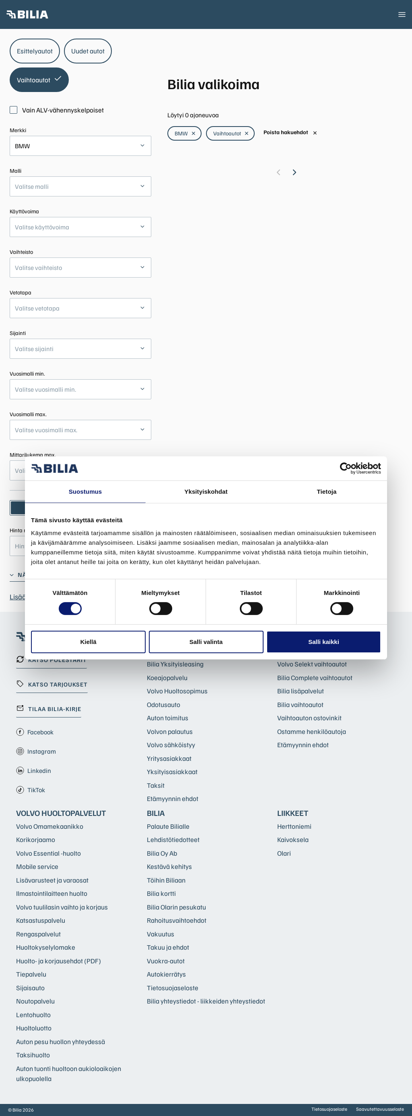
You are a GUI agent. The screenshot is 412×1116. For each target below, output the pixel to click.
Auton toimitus (167, 717)
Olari (284, 853)
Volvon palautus (170, 731)
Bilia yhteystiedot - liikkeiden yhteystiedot (206, 1001)
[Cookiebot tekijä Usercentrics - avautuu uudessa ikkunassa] (346, 468)
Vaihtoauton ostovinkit (309, 717)
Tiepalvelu (31, 974)
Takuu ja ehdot (168, 947)
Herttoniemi (294, 826)
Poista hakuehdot (290, 132)
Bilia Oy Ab (162, 853)
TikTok (30, 790)
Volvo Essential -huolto (48, 853)
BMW (185, 133)
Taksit (156, 785)
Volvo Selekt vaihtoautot (312, 664)
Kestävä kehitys (169, 866)
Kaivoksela (293, 839)
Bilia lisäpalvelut (300, 691)
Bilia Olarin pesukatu (176, 907)
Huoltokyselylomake (45, 947)
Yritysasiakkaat (169, 758)
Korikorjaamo (35, 839)
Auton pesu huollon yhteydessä (60, 1041)
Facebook (35, 732)
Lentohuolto (33, 1014)
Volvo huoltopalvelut (61, 812)
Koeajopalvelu (167, 677)
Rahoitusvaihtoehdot (176, 920)
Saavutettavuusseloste (380, 1109)
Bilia (156, 812)
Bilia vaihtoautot (300, 704)
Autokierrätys (166, 974)
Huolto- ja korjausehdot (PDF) (58, 961)
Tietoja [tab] (327, 491)
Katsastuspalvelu (40, 920)
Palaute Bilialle (168, 826)
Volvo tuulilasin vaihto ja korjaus (62, 907)
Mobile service (37, 866)
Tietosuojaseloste (172, 987)
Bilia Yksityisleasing (175, 664)
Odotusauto (163, 704)
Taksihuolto (33, 1055)
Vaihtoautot (231, 133)
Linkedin (33, 770)
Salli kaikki (323, 641)
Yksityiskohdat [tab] (205, 491)
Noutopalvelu (35, 1001)
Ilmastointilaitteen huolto (51, 893)
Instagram (36, 751)
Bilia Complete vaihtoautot (314, 677)
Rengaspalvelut (38, 934)
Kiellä (88, 641)
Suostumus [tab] (85, 491)
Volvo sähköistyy (171, 744)
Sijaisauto (30, 987)
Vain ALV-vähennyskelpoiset (57, 110)
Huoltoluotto (34, 1028)
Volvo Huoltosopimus (177, 691)
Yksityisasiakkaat (172, 771)
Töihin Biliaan (166, 880)
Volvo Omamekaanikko (49, 826)
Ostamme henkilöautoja (311, 731)
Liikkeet (293, 812)
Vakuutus (160, 934)
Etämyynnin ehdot (172, 798)
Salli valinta (206, 641)
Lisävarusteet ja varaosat (52, 880)
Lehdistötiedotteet (173, 839)
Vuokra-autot (166, 961)
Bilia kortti (161, 893)
